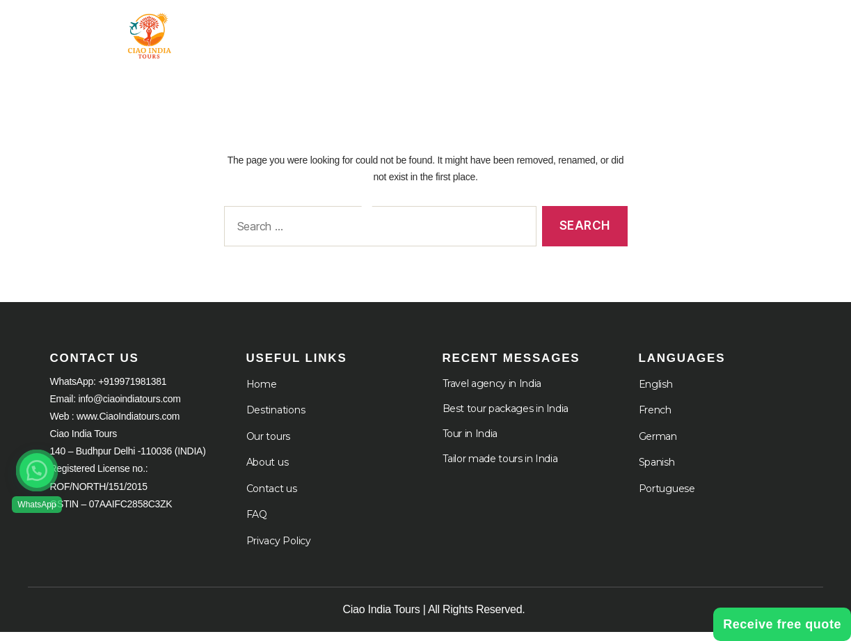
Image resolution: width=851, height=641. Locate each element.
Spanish (657, 471)
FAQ (256, 523)
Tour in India (359, 29)
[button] (36, 470)
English (656, 393)
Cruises (661, 29)
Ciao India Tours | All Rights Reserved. (434, 618)
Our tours (268, 445)
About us (267, 471)
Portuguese (667, 497)
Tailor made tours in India (500, 467)
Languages (763, 29)
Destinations (275, 419)
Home (272, 29)
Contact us (271, 497)
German (658, 445)
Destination (475, 29)
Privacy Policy (278, 550)
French (655, 419)
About (574, 29)
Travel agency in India (492, 392)
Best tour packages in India (506, 417)
